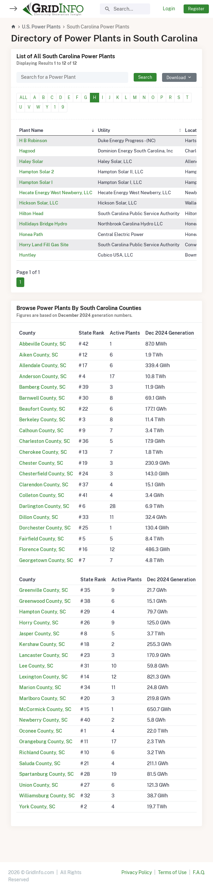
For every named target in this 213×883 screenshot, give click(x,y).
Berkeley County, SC (42, 419)
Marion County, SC (40, 687)
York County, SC (37, 806)
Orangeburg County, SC (45, 741)
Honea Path (31, 234)
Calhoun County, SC (41, 430)
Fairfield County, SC (41, 539)
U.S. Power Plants (41, 26)
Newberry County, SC (43, 720)
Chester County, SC (41, 463)
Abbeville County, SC (42, 344)
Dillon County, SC (38, 517)
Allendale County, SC (42, 365)
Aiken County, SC (38, 355)
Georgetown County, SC (46, 560)
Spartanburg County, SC (46, 774)
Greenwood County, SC (45, 601)
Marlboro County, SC (42, 698)
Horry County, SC (38, 622)
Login (169, 8)
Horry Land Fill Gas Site (43, 244)
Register (196, 8)
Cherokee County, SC (43, 452)
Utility (104, 130)
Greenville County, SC (43, 590)
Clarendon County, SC (43, 484)
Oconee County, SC (40, 731)
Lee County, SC (36, 666)
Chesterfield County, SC (46, 473)
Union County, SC (38, 785)
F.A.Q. (199, 872)
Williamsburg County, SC (47, 795)
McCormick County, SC (45, 709)
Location (194, 130)
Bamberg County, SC (42, 387)
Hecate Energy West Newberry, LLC (55, 192)
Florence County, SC (42, 549)
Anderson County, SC (43, 376)
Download (176, 77)
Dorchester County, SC (45, 528)
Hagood (27, 150)
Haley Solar (31, 161)
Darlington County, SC (44, 506)
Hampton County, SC (42, 611)
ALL (23, 97)
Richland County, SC (42, 752)
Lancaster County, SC (43, 655)
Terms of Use (172, 872)
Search (145, 77)
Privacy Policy (136, 872)
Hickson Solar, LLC (38, 203)
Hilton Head (31, 213)
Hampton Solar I (36, 182)
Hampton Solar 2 (36, 171)
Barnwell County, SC (42, 398)
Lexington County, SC (43, 677)
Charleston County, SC (44, 441)
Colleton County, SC (41, 495)
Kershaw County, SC (42, 644)
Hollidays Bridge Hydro (43, 223)
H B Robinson (33, 140)
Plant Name (31, 130)
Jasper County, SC (39, 633)
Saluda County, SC (40, 763)
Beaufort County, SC (42, 409)
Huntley (27, 255)
